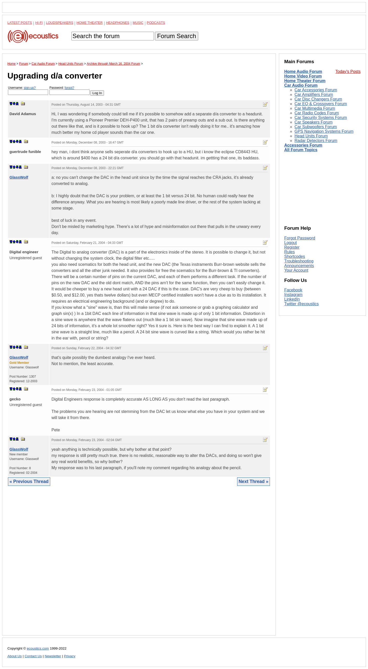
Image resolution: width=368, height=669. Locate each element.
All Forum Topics (300, 150)
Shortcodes (294, 256)
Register (292, 247)
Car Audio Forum (301, 85)
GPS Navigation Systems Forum (324, 131)
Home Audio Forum (303, 71)
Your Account (296, 270)
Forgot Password (299, 238)
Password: (69, 90)
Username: (28, 90)
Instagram (293, 294)
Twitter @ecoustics (301, 304)
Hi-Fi (39, 23)
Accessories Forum (303, 145)
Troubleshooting (298, 261)
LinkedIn (292, 299)
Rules (289, 252)
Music (138, 23)
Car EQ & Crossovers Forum (321, 104)
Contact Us (33, 656)
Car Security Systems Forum (321, 117)
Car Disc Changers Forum (318, 99)
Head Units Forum (311, 136)
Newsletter (53, 656)
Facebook (293, 290)
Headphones (117, 23)
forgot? (69, 88)
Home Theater (90, 23)
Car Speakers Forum (314, 122)
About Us (14, 656)
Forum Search (176, 35)
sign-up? (30, 88)
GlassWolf (18, 177)
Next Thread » (253, 481)
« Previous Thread (29, 481)
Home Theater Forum (304, 81)
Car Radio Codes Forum (317, 113)
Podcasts (156, 23)
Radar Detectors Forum (316, 140)
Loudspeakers (59, 23)
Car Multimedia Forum (315, 108)
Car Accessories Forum (316, 90)
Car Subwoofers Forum (316, 127)
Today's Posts (348, 71)
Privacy (70, 656)
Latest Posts (19, 23)
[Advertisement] (138, 564)
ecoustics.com (38, 648)
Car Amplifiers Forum (314, 94)
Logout (290, 242)
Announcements (299, 266)
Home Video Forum (303, 76)
